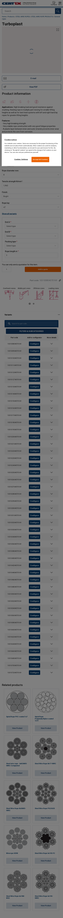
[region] (31, 149)
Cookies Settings (21, 159)
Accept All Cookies (40, 159)
